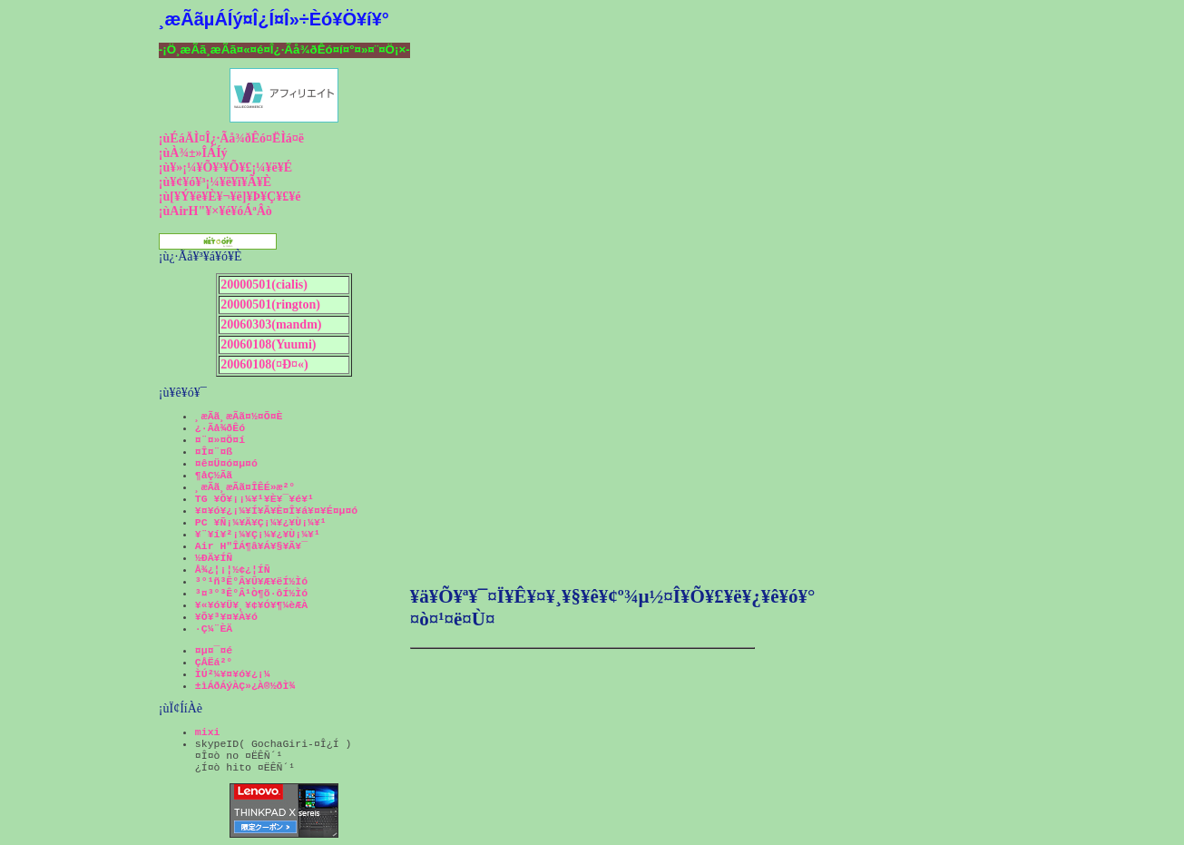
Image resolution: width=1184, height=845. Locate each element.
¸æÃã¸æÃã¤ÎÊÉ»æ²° (245, 487)
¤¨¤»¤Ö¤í (220, 440)
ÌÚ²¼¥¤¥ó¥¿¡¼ (232, 674)
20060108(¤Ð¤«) (264, 364)
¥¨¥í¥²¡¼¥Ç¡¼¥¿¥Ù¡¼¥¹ (257, 534)
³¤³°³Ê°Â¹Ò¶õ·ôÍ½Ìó (251, 593)
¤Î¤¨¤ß (213, 451)
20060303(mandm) (270, 324)
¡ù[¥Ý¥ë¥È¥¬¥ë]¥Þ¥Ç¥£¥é (230, 196)
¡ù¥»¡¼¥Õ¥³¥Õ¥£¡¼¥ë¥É (225, 167)
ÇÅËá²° (213, 662)
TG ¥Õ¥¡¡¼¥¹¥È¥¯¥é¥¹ (254, 499)
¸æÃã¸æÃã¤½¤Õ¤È (239, 416)
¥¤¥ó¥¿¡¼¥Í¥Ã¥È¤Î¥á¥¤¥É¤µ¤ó (276, 510)
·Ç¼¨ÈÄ (213, 628)
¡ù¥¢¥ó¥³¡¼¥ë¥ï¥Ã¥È (215, 182)
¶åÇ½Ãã (213, 475)
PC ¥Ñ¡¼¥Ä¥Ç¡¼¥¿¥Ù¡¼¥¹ (261, 522)
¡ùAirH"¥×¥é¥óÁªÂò (215, 211)
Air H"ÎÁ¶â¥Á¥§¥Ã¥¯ (251, 546)
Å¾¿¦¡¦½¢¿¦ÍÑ (232, 569)
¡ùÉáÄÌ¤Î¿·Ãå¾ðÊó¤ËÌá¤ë (231, 138)
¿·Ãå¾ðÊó (220, 428)
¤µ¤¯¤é (213, 650)
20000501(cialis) (264, 284)
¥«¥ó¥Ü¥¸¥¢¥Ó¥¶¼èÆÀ (251, 605)
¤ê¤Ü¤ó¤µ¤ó (226, 463)
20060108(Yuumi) (268, 344)
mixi (207, 732)
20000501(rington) (270, 304)
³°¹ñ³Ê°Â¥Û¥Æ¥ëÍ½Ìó (251, 581)
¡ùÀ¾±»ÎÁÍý (193, 153)
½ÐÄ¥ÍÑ (213, 558)
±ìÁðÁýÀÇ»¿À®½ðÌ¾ (245, 686)
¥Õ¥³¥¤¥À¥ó (226, 617)
